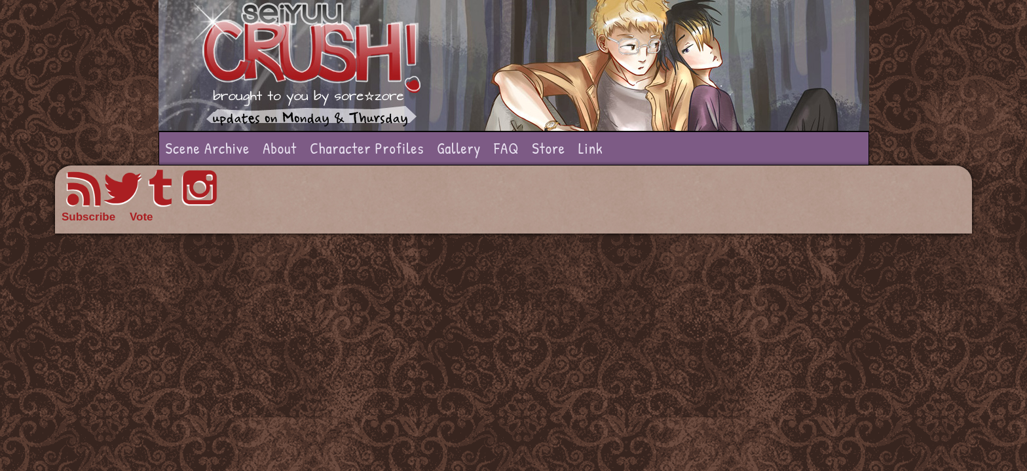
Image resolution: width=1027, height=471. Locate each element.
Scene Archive (208, 148)
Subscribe (88, 217)
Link (590, 148)
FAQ (506, 148)
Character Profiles (367, 148)
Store (548, 148)
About (280, 148)
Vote (141, 217)
